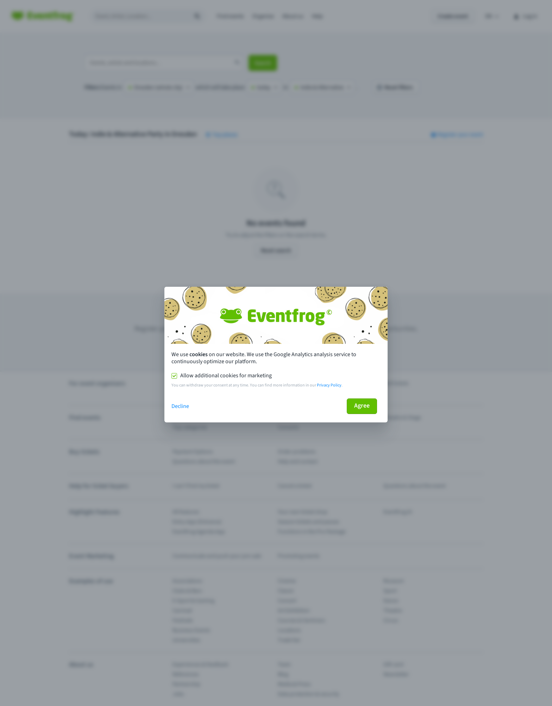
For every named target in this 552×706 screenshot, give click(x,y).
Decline (180, 406)
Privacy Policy (329, 385)
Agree (362, 405)
